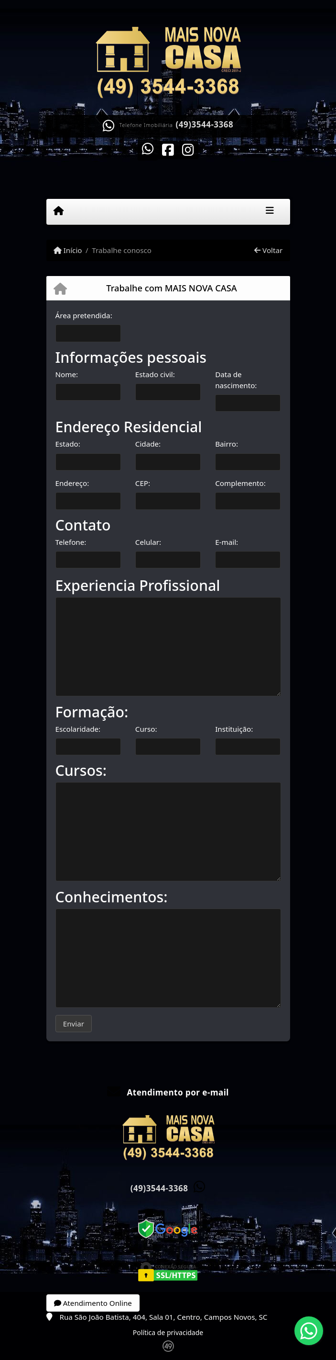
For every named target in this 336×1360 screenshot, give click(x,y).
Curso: (146, 729)
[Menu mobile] (59, 211)
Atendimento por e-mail (168, 1092)
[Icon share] (148, 149)
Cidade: (148, 444)
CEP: (142, 483)
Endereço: (72, 483)
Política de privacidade (168, 1332)
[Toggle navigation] (269, 212)
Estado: (67, 444)
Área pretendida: (83, 315)
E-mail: (226, 542)
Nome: (66, 374)
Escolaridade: (78, 729)
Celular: (148, 542)
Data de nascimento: (236, 379)
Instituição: (234, 729)
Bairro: (226, 444)
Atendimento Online (93, 1303)
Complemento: (240, 483)
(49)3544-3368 (205, 124)
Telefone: (71, 542)
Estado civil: (155, 374)
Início (68, 250)
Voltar (268, 250)
